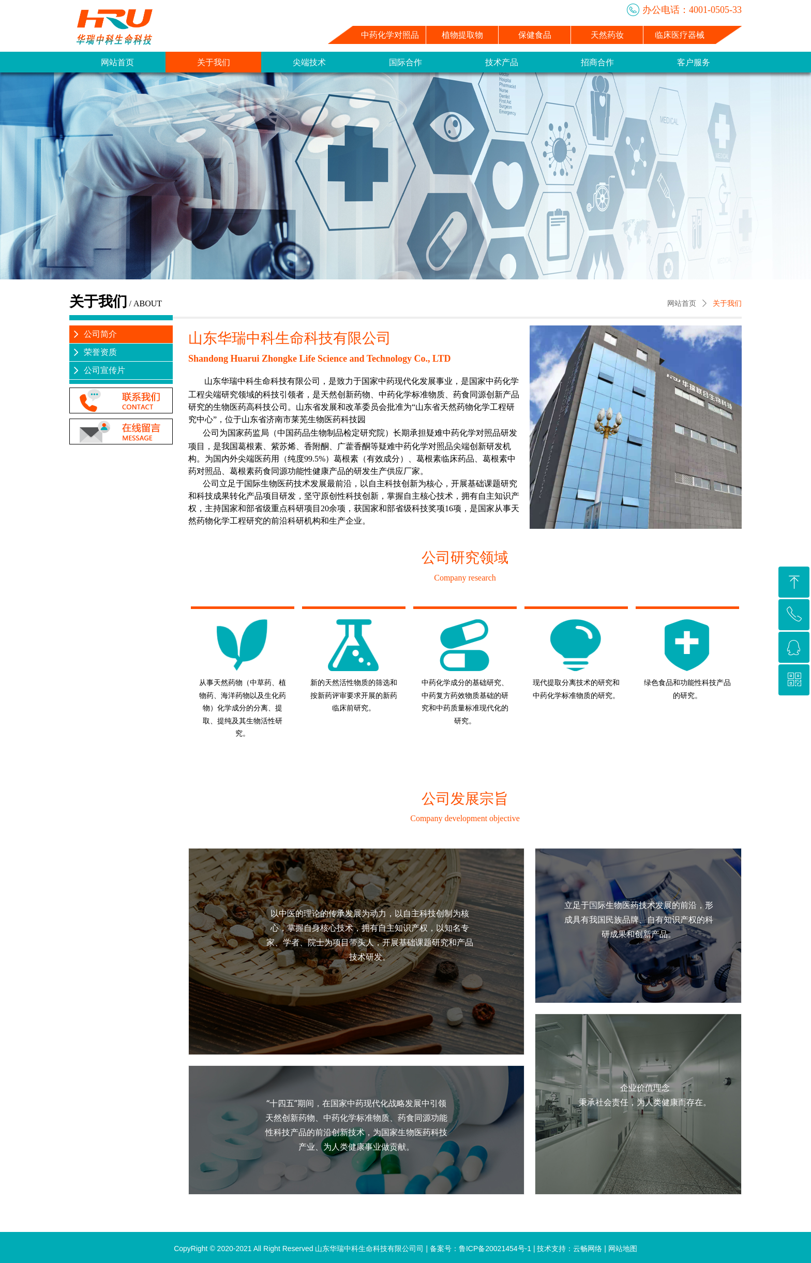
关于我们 (727, 303)
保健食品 (534, 35)
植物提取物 (462, 35)
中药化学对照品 (390, 35)
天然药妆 (607, 35)
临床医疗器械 (679, 35)
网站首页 (681, 303)
